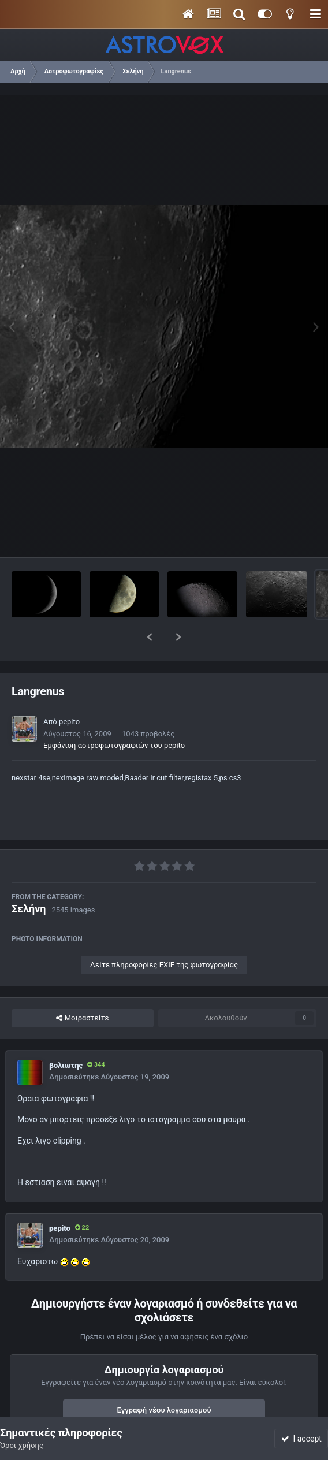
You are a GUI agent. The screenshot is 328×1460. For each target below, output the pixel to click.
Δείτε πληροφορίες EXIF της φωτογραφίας (164, 934)
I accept (301, 1438)
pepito (69, 691)
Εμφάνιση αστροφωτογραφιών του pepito (114, 715)
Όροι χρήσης (21, 1445)
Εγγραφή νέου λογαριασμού (164, 1380)
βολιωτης (66, 1035)
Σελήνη (29, 879)
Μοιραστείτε (82, 988)
